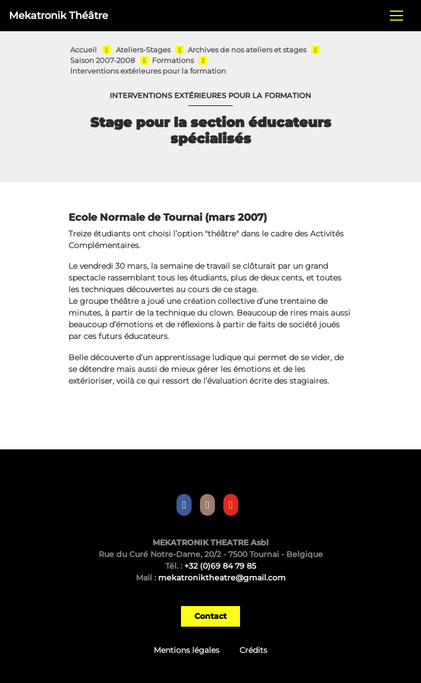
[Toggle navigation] (396, 15)
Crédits (253, 650)
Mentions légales (186, 650)
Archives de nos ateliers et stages (247, 50)
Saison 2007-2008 (102, 60)
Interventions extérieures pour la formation (148, 71)
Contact (210, 616)
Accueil (83, 50)
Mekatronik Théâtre (58, 15)
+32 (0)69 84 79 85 (220, 566)
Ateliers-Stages (143, 50)
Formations (173, 60)
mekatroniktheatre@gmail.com (222, 578)
